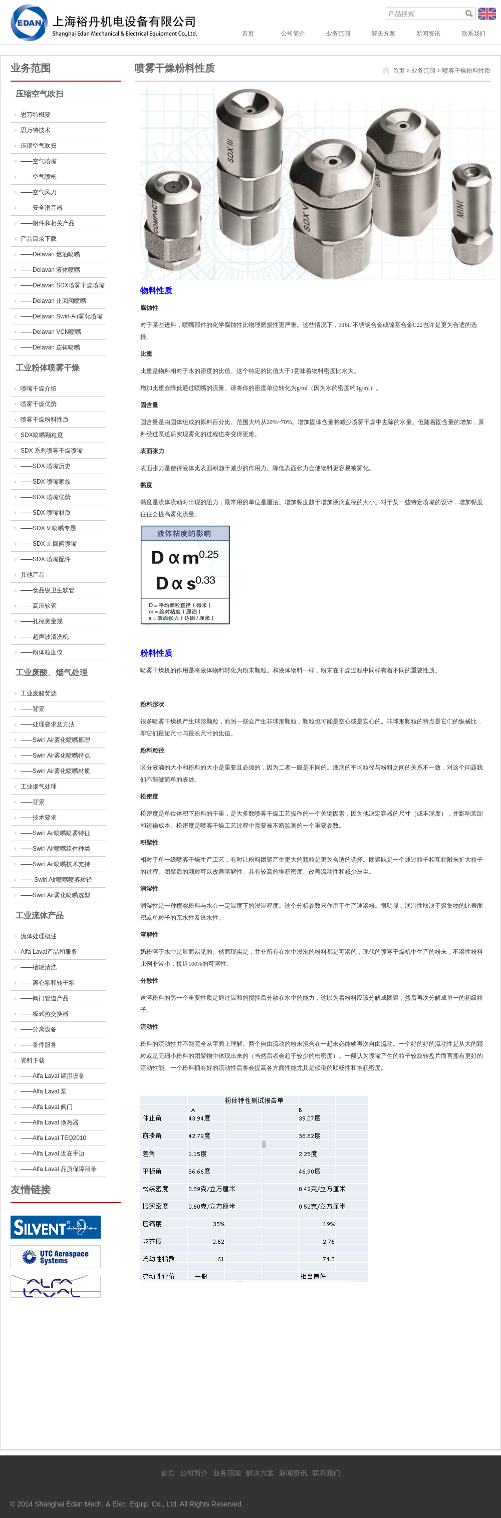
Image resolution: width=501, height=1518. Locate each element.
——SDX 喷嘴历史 (46, 466)
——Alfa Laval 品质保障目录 (59, 1169)
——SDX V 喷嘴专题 (48, 528)
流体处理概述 (39, 936)
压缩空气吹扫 (39, 145)
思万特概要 (36, 114)
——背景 (33, 708)
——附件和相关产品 (48, 223)
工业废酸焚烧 (39, 693)
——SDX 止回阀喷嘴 (49, 543)
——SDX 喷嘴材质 (46, 512)
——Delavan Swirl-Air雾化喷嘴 (62, 316)
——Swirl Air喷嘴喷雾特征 (55, 833)
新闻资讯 (428, 33)
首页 (248, 33)
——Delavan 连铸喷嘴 (50, 347)
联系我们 (473, 33)
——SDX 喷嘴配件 (46, 559)
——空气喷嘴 (39, 161)
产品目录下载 (39, 238)
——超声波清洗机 (45, 636)
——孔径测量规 (42, 621)
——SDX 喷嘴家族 (46, 481)
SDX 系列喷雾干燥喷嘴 (52, 450)
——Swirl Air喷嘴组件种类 (55, 848)
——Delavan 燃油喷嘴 (50, 254)
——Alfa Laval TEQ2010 (53, 1138)
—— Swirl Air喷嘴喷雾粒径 (56, 879)
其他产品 (33, 574)
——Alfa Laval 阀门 (47, 1106)
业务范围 (338, 33)
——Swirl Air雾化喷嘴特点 (55, 755)
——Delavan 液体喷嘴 (50, 269)
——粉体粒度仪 (42, 652)
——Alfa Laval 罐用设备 (53, 1075)
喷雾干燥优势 (39, 404)
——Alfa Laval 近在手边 (53, 1153)
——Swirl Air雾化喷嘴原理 (55, 739)
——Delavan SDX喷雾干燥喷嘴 (63, 285)
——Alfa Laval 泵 (44, 1091)
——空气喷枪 (39, 176)
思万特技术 (36, 130)
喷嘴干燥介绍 (39, 388)
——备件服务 (39, 1044)
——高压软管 (39, 605)
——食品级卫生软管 (48, 590)
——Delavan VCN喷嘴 (51, 331)
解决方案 (383, 33)
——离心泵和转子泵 (48, 982)
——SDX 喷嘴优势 (46, 497)
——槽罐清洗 (39, 967)
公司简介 (293, 33)
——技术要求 (39, 817)
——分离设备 (39, 1029)
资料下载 (33, 1060)
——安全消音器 (42, 207)
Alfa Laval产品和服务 (49, 951)
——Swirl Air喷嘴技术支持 (55, 864)
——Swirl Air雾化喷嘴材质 (55, 771)
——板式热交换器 (45, 1013)
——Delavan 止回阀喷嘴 (53, 300)
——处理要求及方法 (48, 724)
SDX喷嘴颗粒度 (42, 435)
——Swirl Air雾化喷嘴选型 (55, 895)
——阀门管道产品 (45, 998)
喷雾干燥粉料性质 (45, 419)
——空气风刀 (39, 192)
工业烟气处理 (39, 786)
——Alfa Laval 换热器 (50, 1122)
